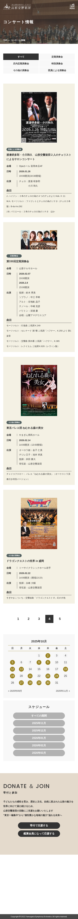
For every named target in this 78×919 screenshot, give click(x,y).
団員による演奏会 (57, 70)
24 (56, 676)
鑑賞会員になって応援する (39, 833)
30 (47, 682)
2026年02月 (39, 745)
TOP (5, 40)
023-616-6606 (25, 889)
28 (30, 682)
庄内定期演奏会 (21, 63)
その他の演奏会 (21, 70)
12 (12, 669)
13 (21, 669)
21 (30, 676)
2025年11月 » (63, 691)
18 (65, 669)
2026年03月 (39, 752)
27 (21, 682)
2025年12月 (39, 730)
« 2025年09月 (15, 691)
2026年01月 (39, 738)
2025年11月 (39, 723)
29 (39, 682)
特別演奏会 (57, 63)
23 (47, 676)
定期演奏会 (57, 56)
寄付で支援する (39, 825)
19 (12, 676)
